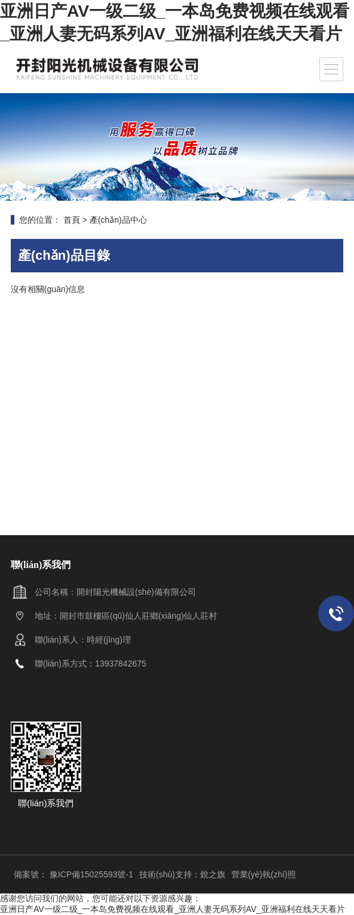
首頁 (71, 220)
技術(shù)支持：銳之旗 (182, 874)
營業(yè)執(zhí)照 (263, 874)
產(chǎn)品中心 (118, 220)
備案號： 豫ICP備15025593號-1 (73, 874)
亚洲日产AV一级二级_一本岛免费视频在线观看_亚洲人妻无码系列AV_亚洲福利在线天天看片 (172, 909)
